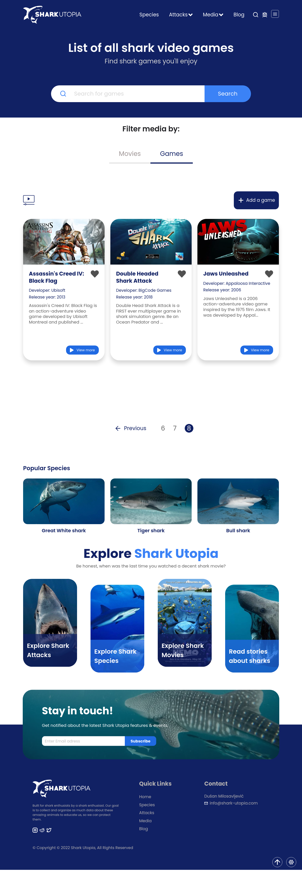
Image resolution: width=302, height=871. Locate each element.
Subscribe (140, 742)
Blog (238, 14)
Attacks (146, 814)
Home (145, 798)
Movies (130, 153)
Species (149, 14)
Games (171, 153)
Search (228, 94)
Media (145, 822)
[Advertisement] (151, 178)
